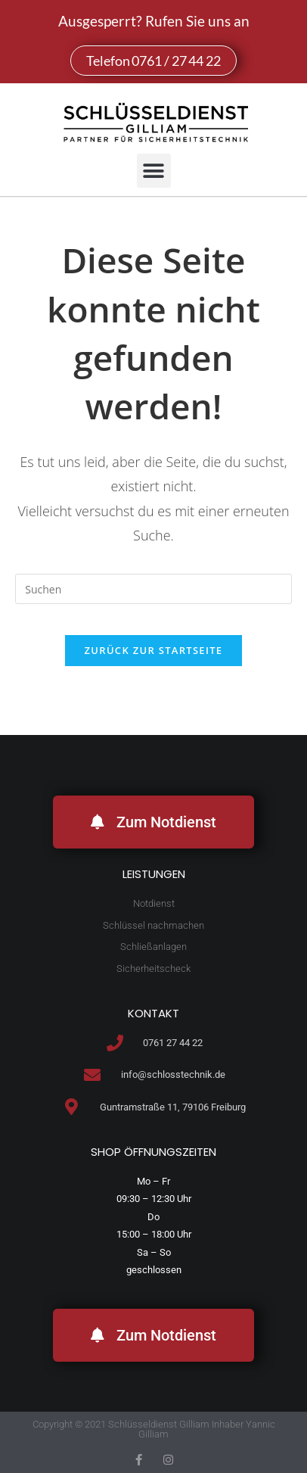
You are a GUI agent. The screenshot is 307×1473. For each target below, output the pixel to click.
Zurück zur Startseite (154, 650)
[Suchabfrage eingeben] (153, 589)
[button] (154, 171)
